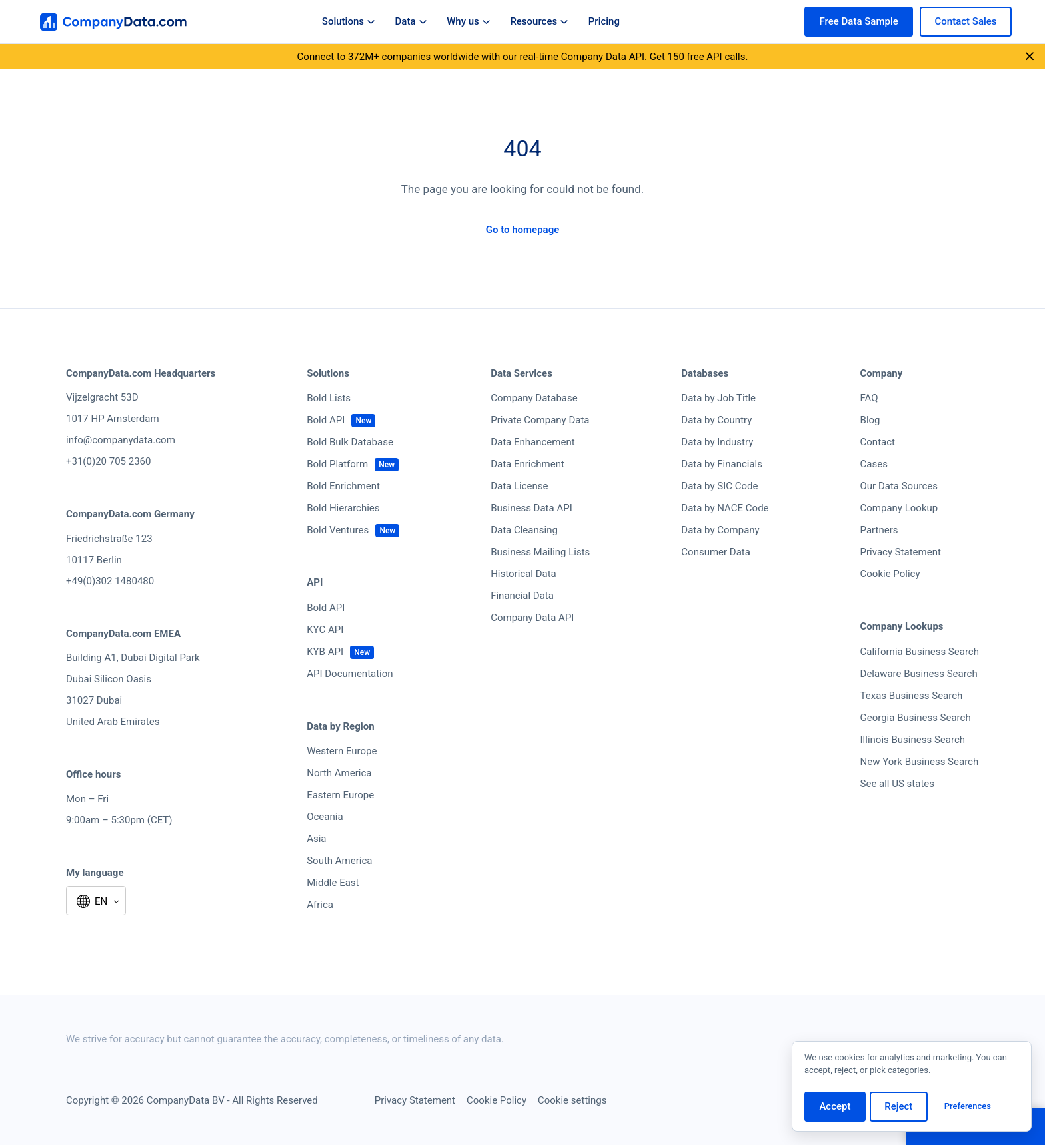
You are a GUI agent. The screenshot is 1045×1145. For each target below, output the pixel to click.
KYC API (325, 630)
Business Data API (531, 508)
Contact (877, 442)
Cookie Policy (890, 574)
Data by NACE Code (724, 508)
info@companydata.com (120, 440)
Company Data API (532, 618)
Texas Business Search (911, 696)
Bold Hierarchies (343, 508)
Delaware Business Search (919, 674)
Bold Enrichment (343, 486)
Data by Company (720, 530)
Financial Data (522, 596)
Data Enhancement (532, 442)
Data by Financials (721, 464)
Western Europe (342, 751)
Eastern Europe (340, 795)
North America (339, 773)
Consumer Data (715, 552)
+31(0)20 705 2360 (108, 461)
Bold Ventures (338, 530)
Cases (874, 464)
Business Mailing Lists (540, 552)
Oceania (325, 817)
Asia (316, 839)
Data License (519, 486)
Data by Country (716, 420)
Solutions (348, 21)
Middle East (333, 883)
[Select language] (96, 901)
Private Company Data (540, 420)
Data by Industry (717, 442)
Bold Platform (337, 464)
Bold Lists (329, 398)
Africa (320, 905)
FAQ (869, 398)
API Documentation (350, 674)
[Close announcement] (1030, 56)
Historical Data (523, 574)
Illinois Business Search (913, 740)
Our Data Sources (899, 486)
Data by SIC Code (719, 486)
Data (411, 21)
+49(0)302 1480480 (110, 581)
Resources (539, 21)
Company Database (534, 398)
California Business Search (919, 652)
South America (339, 861)
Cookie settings (572, 1100)
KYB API (325, 652)
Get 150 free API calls (698, 57)
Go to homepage (523, 230)
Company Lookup (899, 508)
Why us (468, 21)
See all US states (897, 784)
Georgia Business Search (915, 718)
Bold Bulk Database (350, 442)
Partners (879, 530)
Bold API (326, 420)
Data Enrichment (527, 464)
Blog (870, 420)
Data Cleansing (524, 530)
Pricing (604, 21)
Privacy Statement (900, 552)
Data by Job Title (718, 398)
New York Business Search (919, 762)
